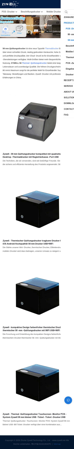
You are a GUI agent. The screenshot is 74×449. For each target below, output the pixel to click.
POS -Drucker (37, 31)
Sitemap (57, 444)
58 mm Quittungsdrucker (56, 31)
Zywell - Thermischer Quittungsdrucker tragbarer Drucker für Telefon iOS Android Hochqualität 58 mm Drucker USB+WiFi (37, 242)
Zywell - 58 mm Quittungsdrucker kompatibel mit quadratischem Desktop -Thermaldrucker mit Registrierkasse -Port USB (34, 155)
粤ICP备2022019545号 (41, 444)
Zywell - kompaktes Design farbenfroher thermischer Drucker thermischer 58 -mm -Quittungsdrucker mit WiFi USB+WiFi (33, 328)
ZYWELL (10, 31)
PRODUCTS (22, 31)
